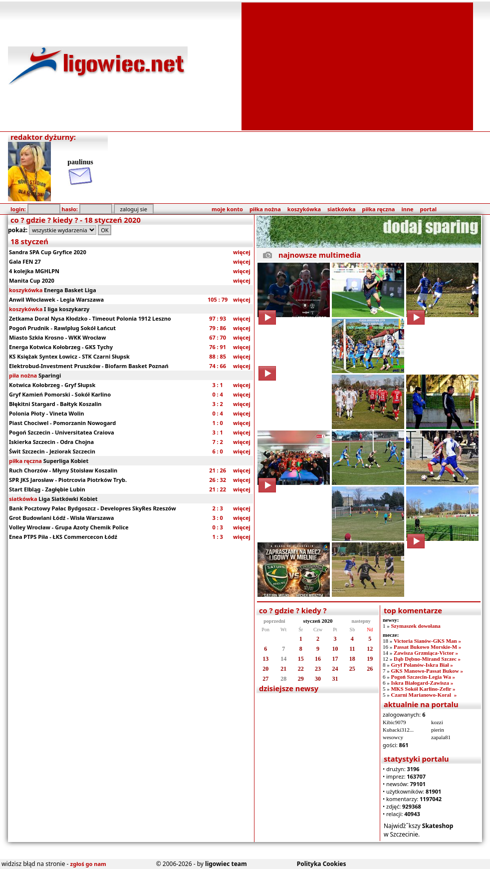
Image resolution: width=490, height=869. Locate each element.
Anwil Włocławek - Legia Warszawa (56, 299)
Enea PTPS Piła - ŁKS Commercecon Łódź (63, 536)
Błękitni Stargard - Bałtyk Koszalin (55, 404)
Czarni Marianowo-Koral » (424, 695)
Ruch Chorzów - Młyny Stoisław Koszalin (63, 470)
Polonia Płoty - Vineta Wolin (46, 413)
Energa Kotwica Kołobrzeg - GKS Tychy (61, 347)
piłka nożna (265, 209)
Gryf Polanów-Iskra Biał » (422, 665)
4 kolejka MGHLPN (34, 271)
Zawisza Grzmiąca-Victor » (426, 653)
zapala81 (441, 737)
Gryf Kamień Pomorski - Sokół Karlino (60, 394)
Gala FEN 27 (25, 261)
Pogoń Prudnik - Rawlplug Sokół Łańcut (62, 328)
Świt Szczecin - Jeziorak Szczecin (52, 451)
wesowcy (393, 737)
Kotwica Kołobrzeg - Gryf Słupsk (52, 385)
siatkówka (341, 209)
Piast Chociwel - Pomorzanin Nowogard (62, 423)
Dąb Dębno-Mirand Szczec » (427, 659)
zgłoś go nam (88, 864)
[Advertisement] (357, 65)
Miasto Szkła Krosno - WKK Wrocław (57, 337)
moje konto (227, 209)
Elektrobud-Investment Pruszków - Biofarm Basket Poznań (89, 366)
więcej (241, 252)
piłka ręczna (378, 209)
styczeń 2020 (318, 621)
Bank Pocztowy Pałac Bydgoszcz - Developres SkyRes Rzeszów (92, 508)
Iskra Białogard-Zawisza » (422, 683)
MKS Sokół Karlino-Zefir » (423, 689)
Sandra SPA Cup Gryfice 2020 (47, 252)
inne (407, 209)
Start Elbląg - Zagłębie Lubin (47, 489)
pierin (437, 730)
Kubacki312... (398, 730)
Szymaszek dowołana (415, 626)
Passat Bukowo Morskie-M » (427, 647)
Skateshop (438, 826)
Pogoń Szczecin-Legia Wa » (423, 677)
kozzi (437, 722)
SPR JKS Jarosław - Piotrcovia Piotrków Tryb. (68, 479)
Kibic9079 (394, 722)
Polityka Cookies (321, 864)
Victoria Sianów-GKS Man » (427, 641)
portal (428, 209)
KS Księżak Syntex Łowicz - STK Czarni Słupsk (69, 356)
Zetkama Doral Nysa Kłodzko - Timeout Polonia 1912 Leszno (90, 318)
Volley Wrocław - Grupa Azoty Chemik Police (68, 527)
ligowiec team (226, 864)
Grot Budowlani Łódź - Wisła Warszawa (61, 517)
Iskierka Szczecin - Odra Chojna (51, 441)
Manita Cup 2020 (31, 280)
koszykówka (304, 209)
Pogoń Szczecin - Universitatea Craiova (61, 432)
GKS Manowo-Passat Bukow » (427, 671)
